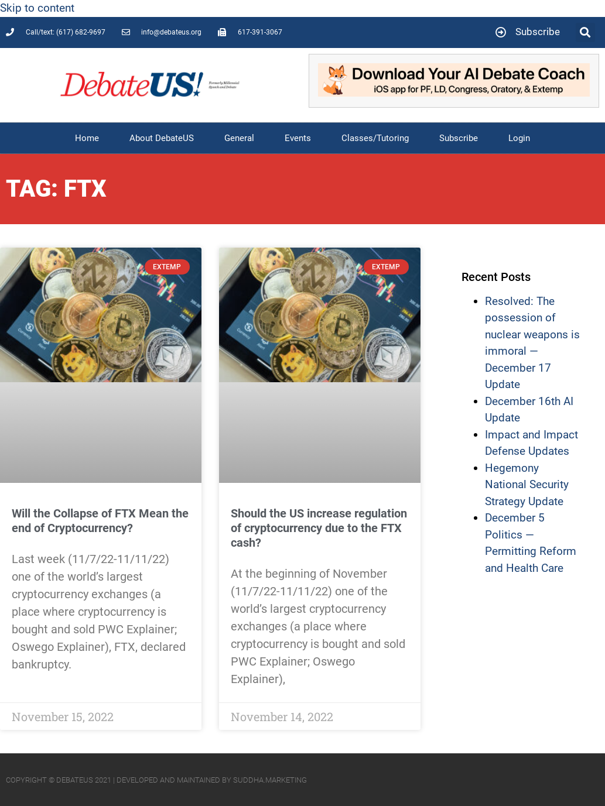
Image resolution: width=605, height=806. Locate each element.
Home (87, 138)
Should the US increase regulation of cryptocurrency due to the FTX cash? (319, 528)
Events (298, 138)
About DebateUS (161, 138)
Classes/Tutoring (375, 138)
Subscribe (458, 138)
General (239, 138)
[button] (585, 32)
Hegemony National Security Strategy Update (527, 484)
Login (519, 138)
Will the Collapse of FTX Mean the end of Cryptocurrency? (100, 520)
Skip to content (37, 8)
